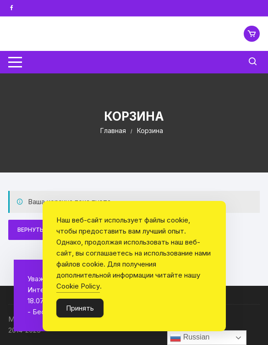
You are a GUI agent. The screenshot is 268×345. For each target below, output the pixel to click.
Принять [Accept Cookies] (80, 308)
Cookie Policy (78, 286)
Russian (189, 337)
